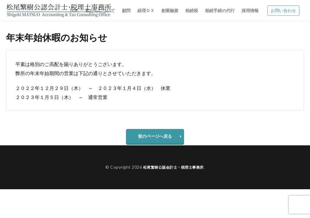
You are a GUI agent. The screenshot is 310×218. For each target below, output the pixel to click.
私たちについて (100, 10)
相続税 (191, 10)
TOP (73, 10)
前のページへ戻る (155, 137)
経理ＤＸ (145, 10)
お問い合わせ (283, 10)
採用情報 (250, 10)
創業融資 (169, 10)
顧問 (126, 10)
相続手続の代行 (220, 10)
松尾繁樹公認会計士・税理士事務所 (173, 170)
